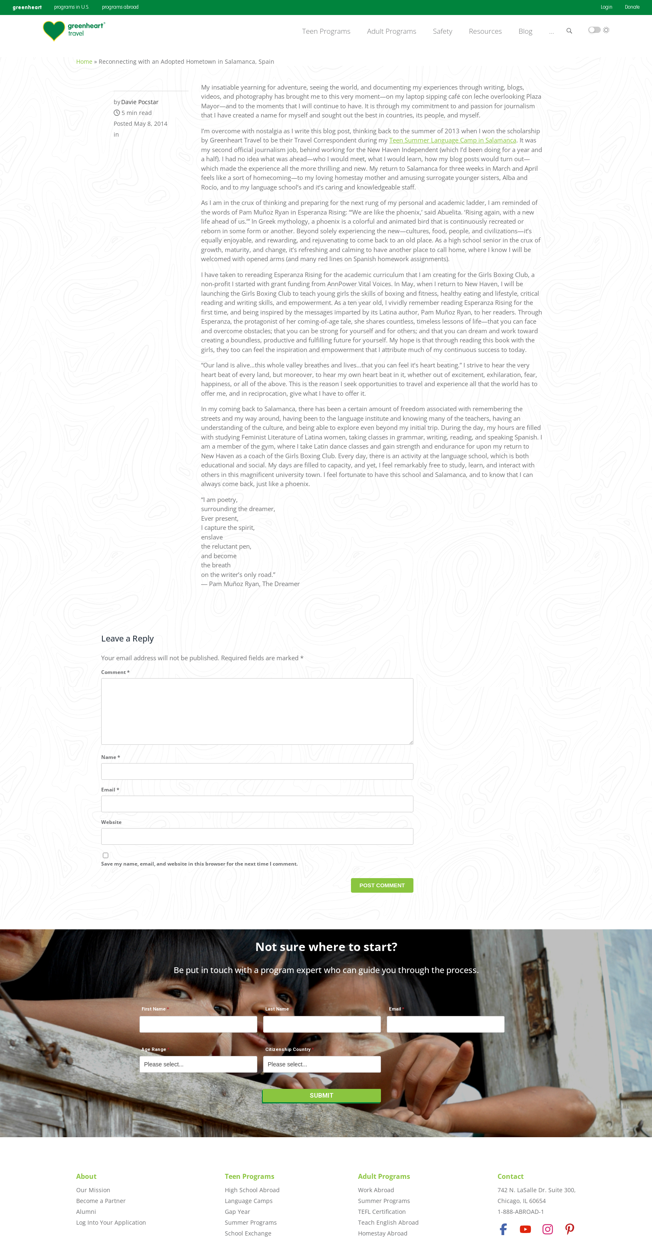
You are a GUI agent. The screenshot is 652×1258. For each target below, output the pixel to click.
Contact (511, 1176)
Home (84, 57)
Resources (485, 31)
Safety (442, 31)
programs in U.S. (72, 7)
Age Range (154, 1054)
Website (111, 830)
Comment (115, 667)
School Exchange (248, 1233)
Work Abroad (376, 1190)
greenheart (27, 7)
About (86, 1176)
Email (110, 798)
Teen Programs (326, 31)
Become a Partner (101, 1201)
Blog (526, 31)
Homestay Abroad (383, 1233)
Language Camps (249, 1201)
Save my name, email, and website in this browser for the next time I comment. (199, 872)
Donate (632, 7)
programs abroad (120, 7)
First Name (154, 1013)
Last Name (277, 1013)
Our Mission (93, 1190)
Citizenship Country (288, 1054)
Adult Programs (391, 31)
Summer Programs (251, 1222)
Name (110, 765)
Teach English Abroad (388, 1222)
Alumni (86, 1212)
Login (606, 7)
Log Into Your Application (111, 1222)
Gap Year (237, 1212)
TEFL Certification (382, 1212)
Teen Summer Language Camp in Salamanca (452, 135)
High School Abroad (252, 1190)
